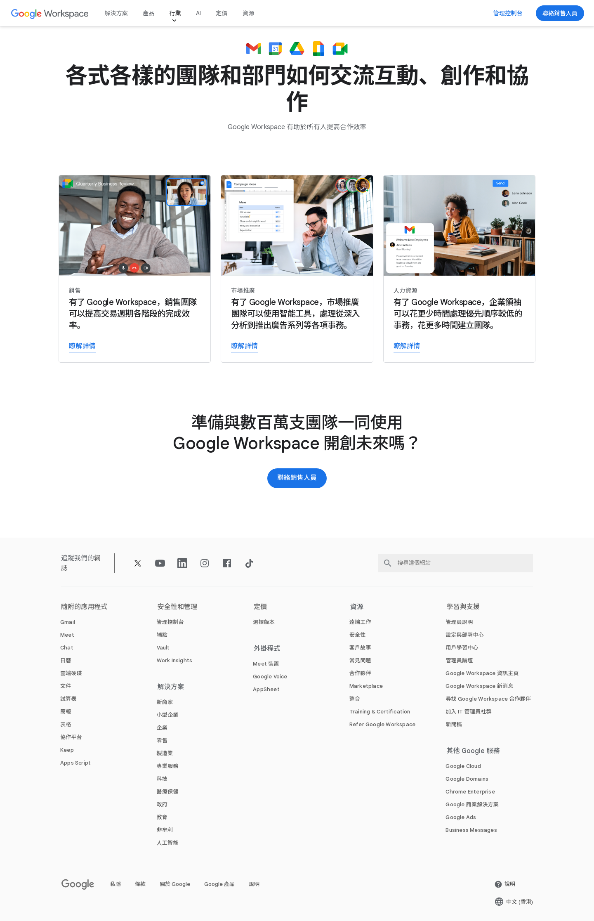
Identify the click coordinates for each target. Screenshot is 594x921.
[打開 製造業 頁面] (165, 753)
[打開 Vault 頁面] (163, 647)
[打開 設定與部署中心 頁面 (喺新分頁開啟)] (464, 634)
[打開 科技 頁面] (162, 778)
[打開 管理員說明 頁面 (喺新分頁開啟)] (459, 622)
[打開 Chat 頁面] (66, 647)
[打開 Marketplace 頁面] (366, 686)
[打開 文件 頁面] (65, 686)
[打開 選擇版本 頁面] (264, 622)
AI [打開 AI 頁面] (198, 13)
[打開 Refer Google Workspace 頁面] (382, 724)
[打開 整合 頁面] (354, 698)
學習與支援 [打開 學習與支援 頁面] (463, 607)
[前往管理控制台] (508, 13)
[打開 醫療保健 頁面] (168, 791)
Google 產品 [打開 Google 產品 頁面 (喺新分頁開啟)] (219, 884)
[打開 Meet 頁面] (67, 634)
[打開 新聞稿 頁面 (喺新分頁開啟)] (454, 724)
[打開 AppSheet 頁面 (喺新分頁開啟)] (266, 689)
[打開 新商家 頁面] (165, 702)
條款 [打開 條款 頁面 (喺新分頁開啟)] (140, 884)
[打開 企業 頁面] (162, 727)
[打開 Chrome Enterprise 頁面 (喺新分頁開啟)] (470, 791)
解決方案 (116, 13)
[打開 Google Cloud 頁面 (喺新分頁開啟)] (463, 766)
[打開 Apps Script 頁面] (75, 762)
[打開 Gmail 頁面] (67, 622)
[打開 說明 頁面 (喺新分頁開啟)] (504, 884)
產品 (148, 13)
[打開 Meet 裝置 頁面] (266, 663)
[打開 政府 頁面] (162, 804)
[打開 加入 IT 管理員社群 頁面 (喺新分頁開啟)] (468, 711)
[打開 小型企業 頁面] (168, 714)
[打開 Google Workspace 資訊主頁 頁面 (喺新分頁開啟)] (482, 673)
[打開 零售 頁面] (162, 740)
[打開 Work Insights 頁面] (175, 660)
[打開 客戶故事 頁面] (360, 647)
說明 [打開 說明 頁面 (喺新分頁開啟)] (254, 884)
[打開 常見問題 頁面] (360, 660)
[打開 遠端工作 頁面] (360, 622)
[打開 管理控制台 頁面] (170, 622)
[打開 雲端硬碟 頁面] (71, 673)
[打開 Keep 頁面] (67, 749)
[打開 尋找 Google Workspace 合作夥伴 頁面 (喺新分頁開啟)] (488, 698)
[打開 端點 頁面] (162, 634)
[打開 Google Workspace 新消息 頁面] (479, 686)
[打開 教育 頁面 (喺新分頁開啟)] (162, 817)
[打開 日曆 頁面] (65, 660)
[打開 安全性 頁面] (357, 634)
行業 (175, 13)
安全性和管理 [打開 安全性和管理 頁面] (178, 607)
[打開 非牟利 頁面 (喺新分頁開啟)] (165, 830)
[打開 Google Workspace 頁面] (50, 13)
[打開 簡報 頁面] (65, 711)
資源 (248, 13)
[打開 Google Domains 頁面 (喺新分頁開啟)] (467, 778)
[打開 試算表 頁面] (68, 698)
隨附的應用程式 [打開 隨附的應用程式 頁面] (84, 607)
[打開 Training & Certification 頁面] (379, 711)
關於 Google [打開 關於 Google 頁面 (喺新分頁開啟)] (175, 884)
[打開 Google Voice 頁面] (270, 676)
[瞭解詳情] (135, 269)
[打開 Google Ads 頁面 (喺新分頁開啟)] (461, 817)
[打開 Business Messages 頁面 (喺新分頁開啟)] (471, 830)
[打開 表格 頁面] (65, 724)
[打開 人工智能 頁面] (168, 842)
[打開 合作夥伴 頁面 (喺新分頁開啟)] (360, 673)
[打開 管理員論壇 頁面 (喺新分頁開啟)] (459, 660)
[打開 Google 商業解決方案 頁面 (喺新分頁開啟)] (472, 804)
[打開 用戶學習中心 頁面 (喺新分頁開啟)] (462, 647)
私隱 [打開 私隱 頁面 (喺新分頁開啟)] (115, 884)
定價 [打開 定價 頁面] (221, 13)
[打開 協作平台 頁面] (71, 737)
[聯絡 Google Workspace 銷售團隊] (560, 13)
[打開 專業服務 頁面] (168, 766)
